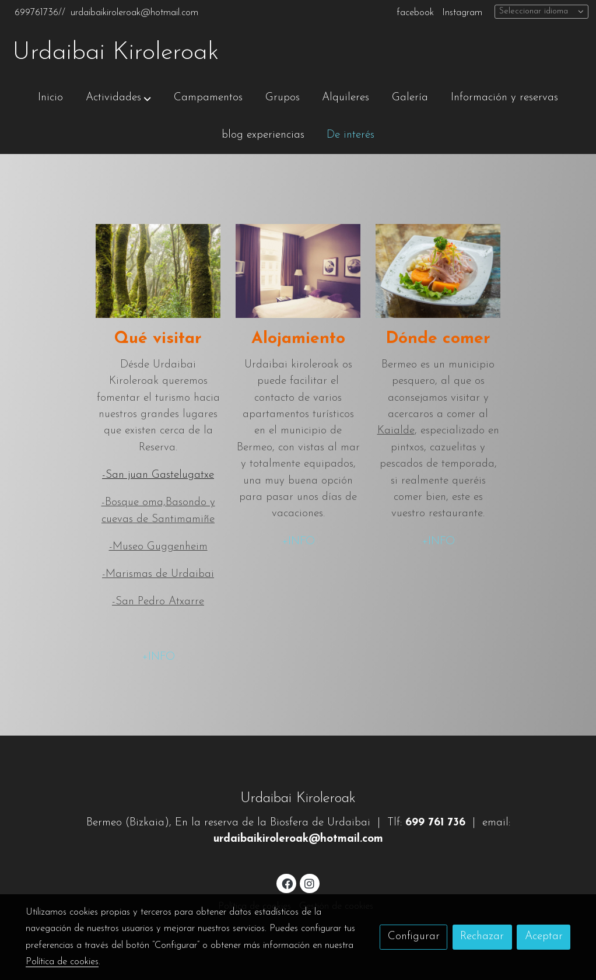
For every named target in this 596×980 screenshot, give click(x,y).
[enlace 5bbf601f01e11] (298, 270)
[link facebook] (286, 882)
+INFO (158, 657)
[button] (118, 98)
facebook (415, 13)
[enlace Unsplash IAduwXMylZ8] (158, 270)
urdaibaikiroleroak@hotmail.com (134, 13)
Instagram (462, 13)
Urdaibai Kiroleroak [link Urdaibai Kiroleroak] (115, 52)
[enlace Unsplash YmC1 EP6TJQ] (438, 270)
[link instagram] (310, 882)
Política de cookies (62, 962)
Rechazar (482, 936)
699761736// (40, 13)
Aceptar (544, 936)
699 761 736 (435, 822)
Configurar (414, 936)
